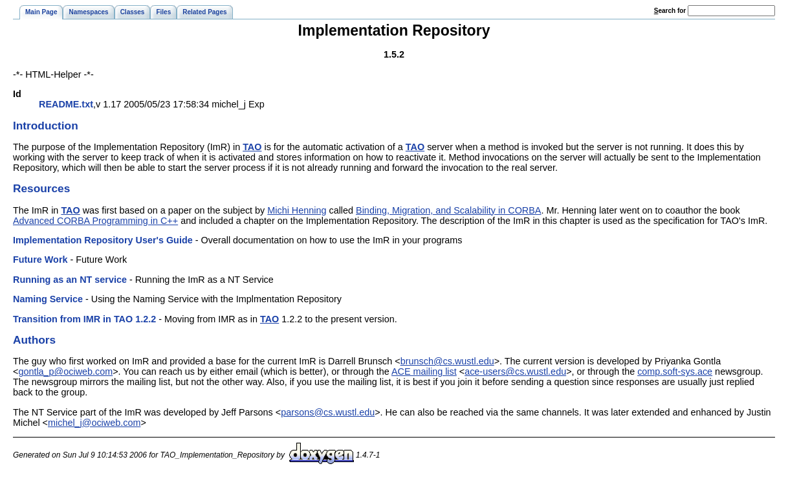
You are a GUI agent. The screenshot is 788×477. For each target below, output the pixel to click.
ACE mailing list (424, 371)
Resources (41, 188)
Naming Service (48, 299)
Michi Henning (296, 210)
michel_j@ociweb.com (94, 422)
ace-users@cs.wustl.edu (515, 371)
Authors (34, 339)
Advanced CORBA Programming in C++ (95, 221)
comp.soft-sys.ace (674, 371)
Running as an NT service (70, 279)
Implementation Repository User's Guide (103, 240)
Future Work (40, 259)
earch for (670, 10)
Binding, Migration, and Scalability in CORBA (448, 210)
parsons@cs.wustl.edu (328, 412)
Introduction (45, 125)
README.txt (66, 104)
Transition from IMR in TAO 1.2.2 (84, 319)
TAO (252, 147)
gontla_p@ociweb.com (65, 371)
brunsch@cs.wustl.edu (447, 361)
